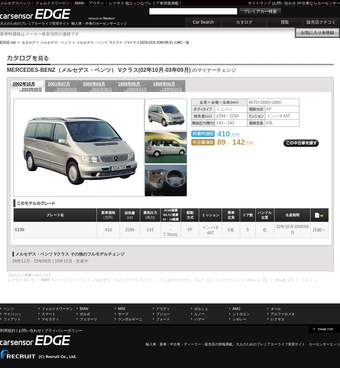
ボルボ (85, 314)
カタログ (244, 22)
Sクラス (147, 280)
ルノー (199, 314)
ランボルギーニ (130, 319)
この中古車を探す (301, 143)
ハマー (199, 319)
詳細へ (319, 229)
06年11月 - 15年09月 (31, 261)
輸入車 (151, 344)
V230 (19, 229)
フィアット (12, 319)
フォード (163, 319)
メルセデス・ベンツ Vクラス (99, 42)
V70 (291, 280)
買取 (285, 22)
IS (32, 280)
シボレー (239, 319)
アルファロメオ (283, 314)
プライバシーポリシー (63, 330)
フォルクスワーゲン (52, 3)
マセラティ (50, 319)
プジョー (163, 314)
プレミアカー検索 (260, 11)
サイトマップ (259, 3)
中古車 (175, 344)
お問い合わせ (284, 3)
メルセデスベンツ (15, 3)
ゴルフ (199, 280)
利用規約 (7, 330)
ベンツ (8, 309)
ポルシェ (201, 309)
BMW (79, 3)
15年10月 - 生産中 (71, 261)
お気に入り (317, 32)
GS (26, 280)
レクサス (116, 3)
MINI (121, 309)
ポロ (209, 280)
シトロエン (241, 314)
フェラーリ (88, 319)
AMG (236, 309)
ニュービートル (227, 280)
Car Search (203, 22)
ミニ (313, 280)
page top (324, 329)
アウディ (96, 3)
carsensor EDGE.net (42, 14)
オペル (276, 309)
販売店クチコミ (321, 22)
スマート (49, 314)
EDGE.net (8, 42)
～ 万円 (235, 143)
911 (265, 280)
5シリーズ (77, 280)
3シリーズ (60, 280)
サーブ (123, 314)
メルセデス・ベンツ (55, 42)
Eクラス (132, 280)
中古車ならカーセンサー (319, 3)
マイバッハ (12, 314)
